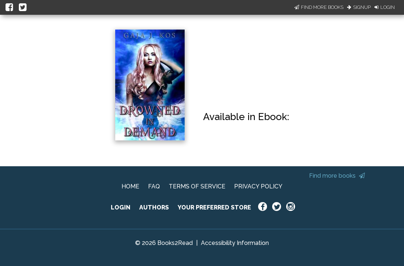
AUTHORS (154, 207)
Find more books (337, 175)
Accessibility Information (235, 242)
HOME (130, 186)
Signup (359, 7)
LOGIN (120, 207)
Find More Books (318, 7)
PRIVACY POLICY (258, 186)
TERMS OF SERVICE (197, 186)
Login (384, 7)
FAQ (154, 186)
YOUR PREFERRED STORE (214, 207)
